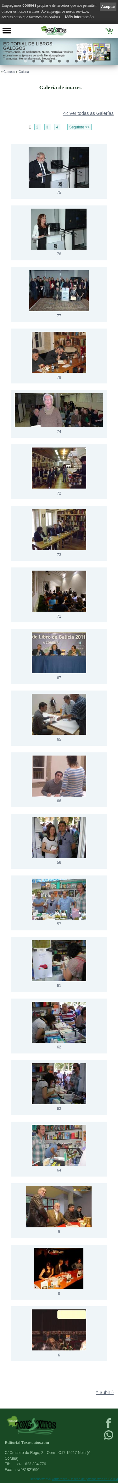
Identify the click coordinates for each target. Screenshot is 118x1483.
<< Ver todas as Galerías (88, 113)
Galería (24, 72)
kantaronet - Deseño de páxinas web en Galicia (85, 1479)
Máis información (79, 17)
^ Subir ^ (105, 1392)
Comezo (9, 72)
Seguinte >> (79, 127)
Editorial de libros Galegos (27, 46)
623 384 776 (31, 1464)
